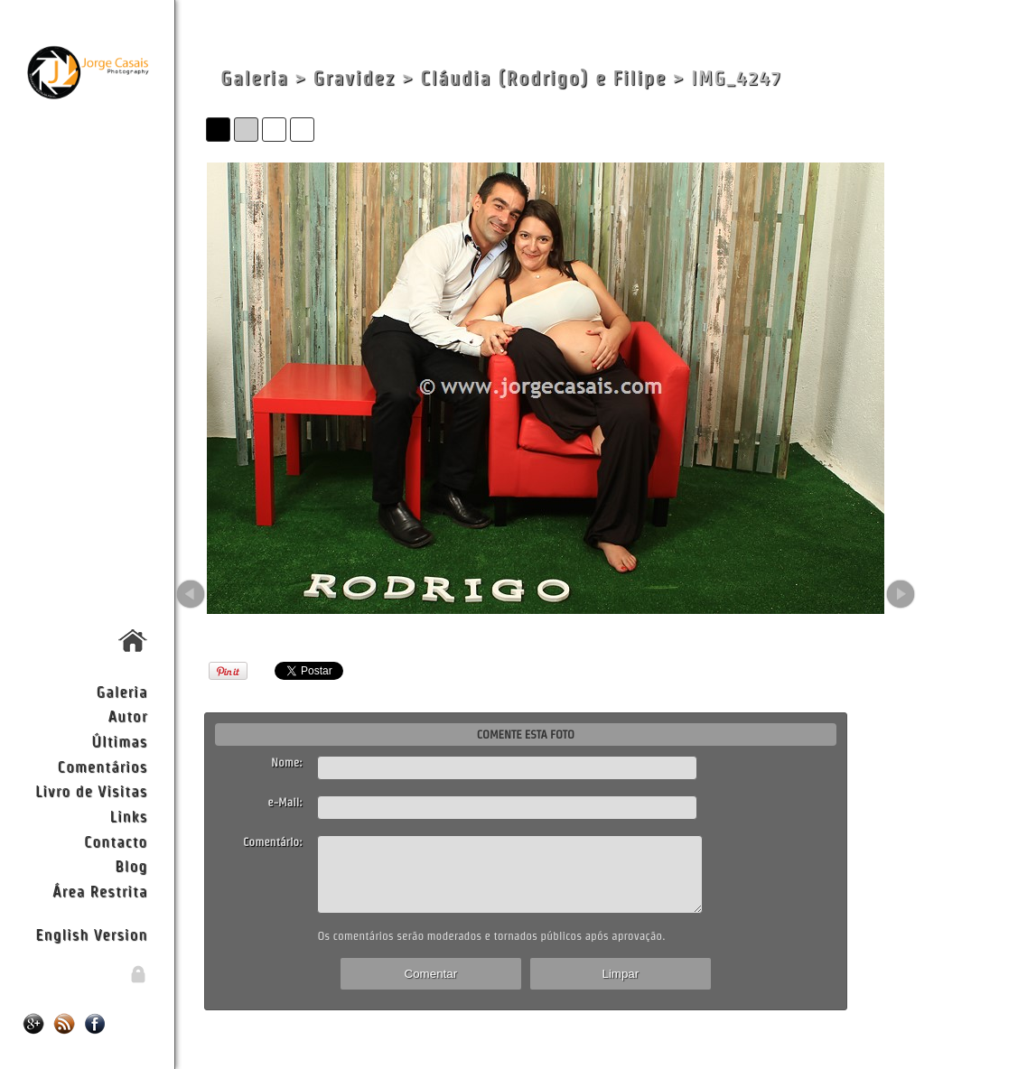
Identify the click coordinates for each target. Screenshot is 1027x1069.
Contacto (115, 841)
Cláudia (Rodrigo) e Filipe (543, 78)
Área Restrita (99, 890)
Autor (127, 715)
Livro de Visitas (91, 790)
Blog (131, 865)
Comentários (103, 766)
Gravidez (354, 78)
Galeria (122, 691)
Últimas (119, 740)
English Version (91, 934)
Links (129, 815)
